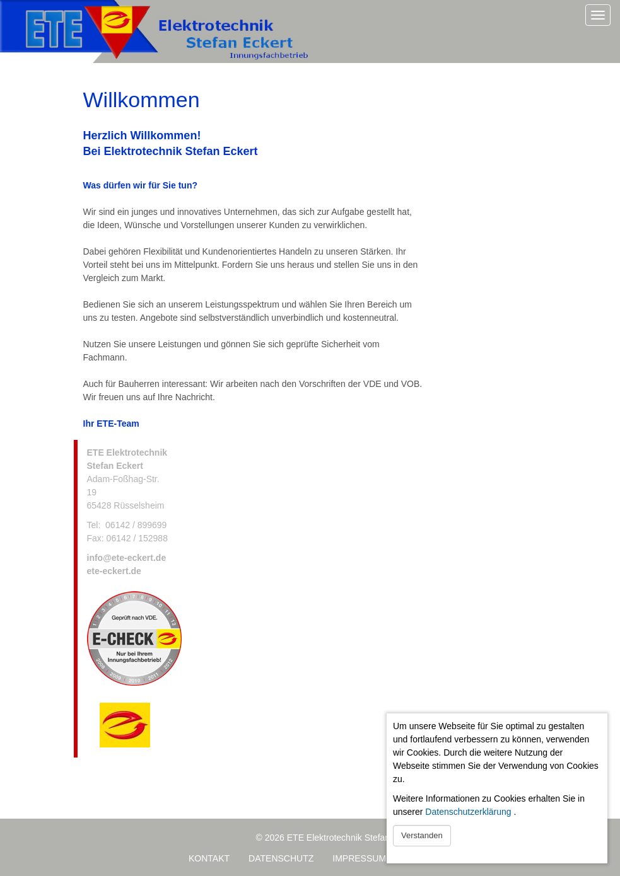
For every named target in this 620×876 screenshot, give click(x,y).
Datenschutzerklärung (468, 812)
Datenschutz (281, 858)
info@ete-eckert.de (127, 558)
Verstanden (422, 835)
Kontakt (209, 858)
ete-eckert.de (114, 571)
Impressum (359, 858)
